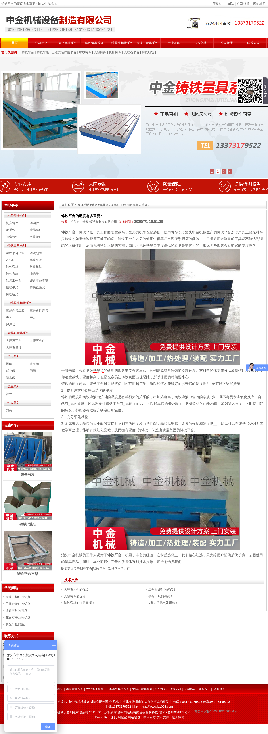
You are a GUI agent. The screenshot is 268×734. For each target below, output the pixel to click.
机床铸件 (115, 52)
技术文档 (200, 43)
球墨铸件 (85, 52)
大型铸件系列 (67, 43)
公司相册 (243, 4)
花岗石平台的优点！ (19, 617)
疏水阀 (10, 377)
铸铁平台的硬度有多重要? (131, 205)
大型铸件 (100, 52)
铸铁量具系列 (94, 43)
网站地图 (259, 4)
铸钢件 (34, 223)
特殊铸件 (12, 236)
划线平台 (86, 569)
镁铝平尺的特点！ (160, 596)
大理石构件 (37, 340)
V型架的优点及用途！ (163, 603)
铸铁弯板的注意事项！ (79, 603)
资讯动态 (91, 205)
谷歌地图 (219, 689)
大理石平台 (131, 52)
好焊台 (10, 324)
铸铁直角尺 (37, 287)
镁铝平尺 (12, 287)
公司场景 (227, 43)
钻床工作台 (13, 280)
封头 (9, 410)
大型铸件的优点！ (76, 596)
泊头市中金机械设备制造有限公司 (94, 221)
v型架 (10, 260)
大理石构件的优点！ (78, 589)
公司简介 (41, 43)
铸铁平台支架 (39, 280)
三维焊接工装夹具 (15, 314)
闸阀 (33, 371)
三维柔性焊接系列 (120, 43)
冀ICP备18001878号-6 (174, 712)
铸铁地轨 (148, 52)
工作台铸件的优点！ (162, 589)
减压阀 (34, 364)
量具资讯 (105, 205)
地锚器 (34, 273)
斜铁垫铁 (36, 267)
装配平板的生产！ (18, 624)
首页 (14, 43)
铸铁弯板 (12, 267)
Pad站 (229, 4)
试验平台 (99, 569)
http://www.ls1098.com (157, 706)
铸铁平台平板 (15, 253)
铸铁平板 (43, 52)
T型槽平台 (113, 569)
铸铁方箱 (12, 273)
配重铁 (10, 230)
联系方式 (253, 43)
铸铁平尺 (36, 260)
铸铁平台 (28, 52)
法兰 (9, 394)
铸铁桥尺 (12, 294)
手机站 (217, 4)
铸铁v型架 (27, 524)
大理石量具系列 (147, 43)
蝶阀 (9, 364)
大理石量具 (13, 347)
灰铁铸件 (36, 236)
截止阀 (10, 371)
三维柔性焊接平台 (64, 52)
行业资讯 (174, 43)
